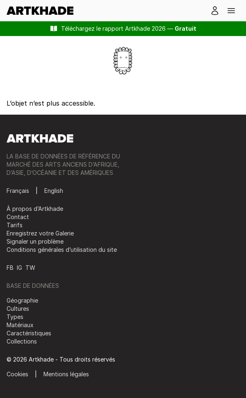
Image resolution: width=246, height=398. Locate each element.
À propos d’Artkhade (35, 208)
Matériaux (20, 324)
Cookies (17, 374)
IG (19, 267)
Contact (18, 216)
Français (18, 190)
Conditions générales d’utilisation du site (62, 249)
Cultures (18, 308)
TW (30, 267)
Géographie (22, 300)
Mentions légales (66, 374)
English (53, 190)
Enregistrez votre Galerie (40, 233)
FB (10, 267)
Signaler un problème (35, 241)
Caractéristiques (29, 333)
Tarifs (15, 225)
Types (15, 316)
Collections (22, 341)
